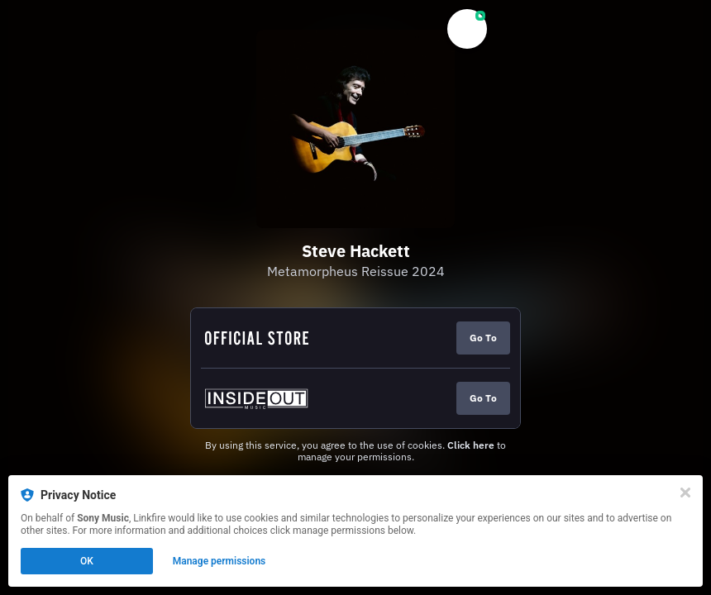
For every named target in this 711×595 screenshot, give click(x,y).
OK (86, 561)
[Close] (685, 492)
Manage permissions (219, 561)
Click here (470, 445)
